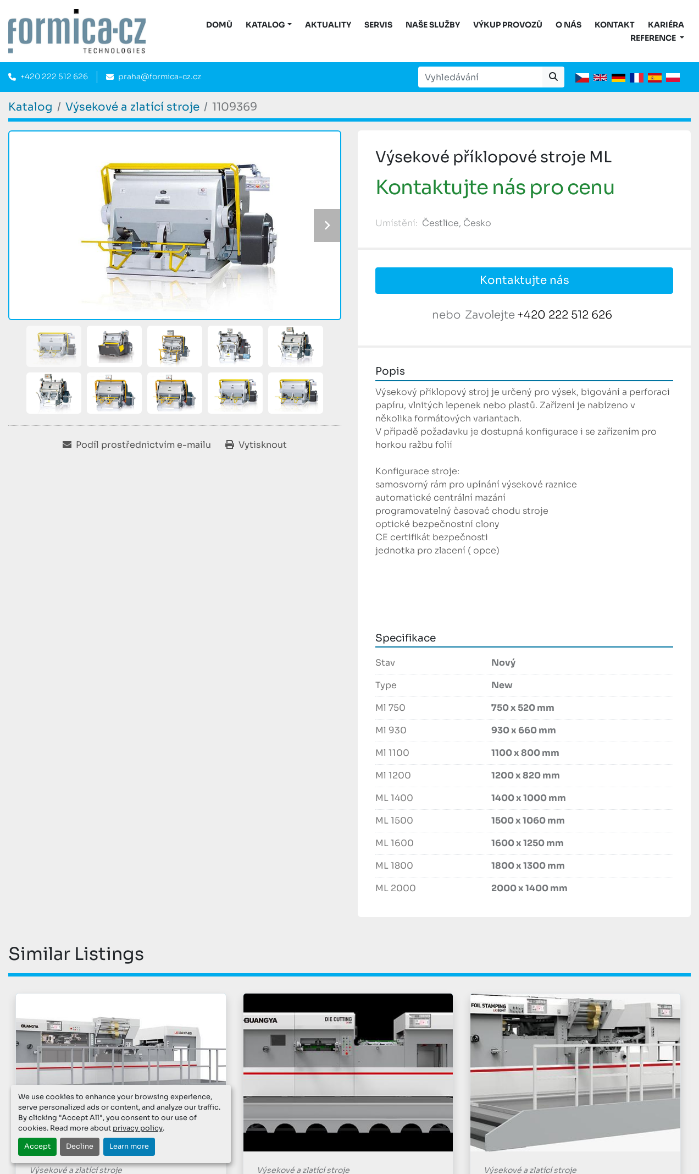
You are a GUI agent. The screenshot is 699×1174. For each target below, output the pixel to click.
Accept (37, 1146)
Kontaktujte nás (524, 280)
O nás (568, 25)
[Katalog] (30, 107)
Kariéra (666, 25)
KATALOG (265, 25)
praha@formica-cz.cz (159, 76)
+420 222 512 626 (54, 76)
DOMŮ (219, 25)
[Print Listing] (256, 445)
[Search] (480, 77)
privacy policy (138, 1128)
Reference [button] (654, 38)
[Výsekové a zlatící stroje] (132, 107)
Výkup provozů (507, 25)
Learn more (129, 1146)
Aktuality (328, 25)
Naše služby (433, 25)
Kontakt (615, 25)
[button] (269, 25)
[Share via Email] (137, 445)
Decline (79, 1146)
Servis (378, 25)
